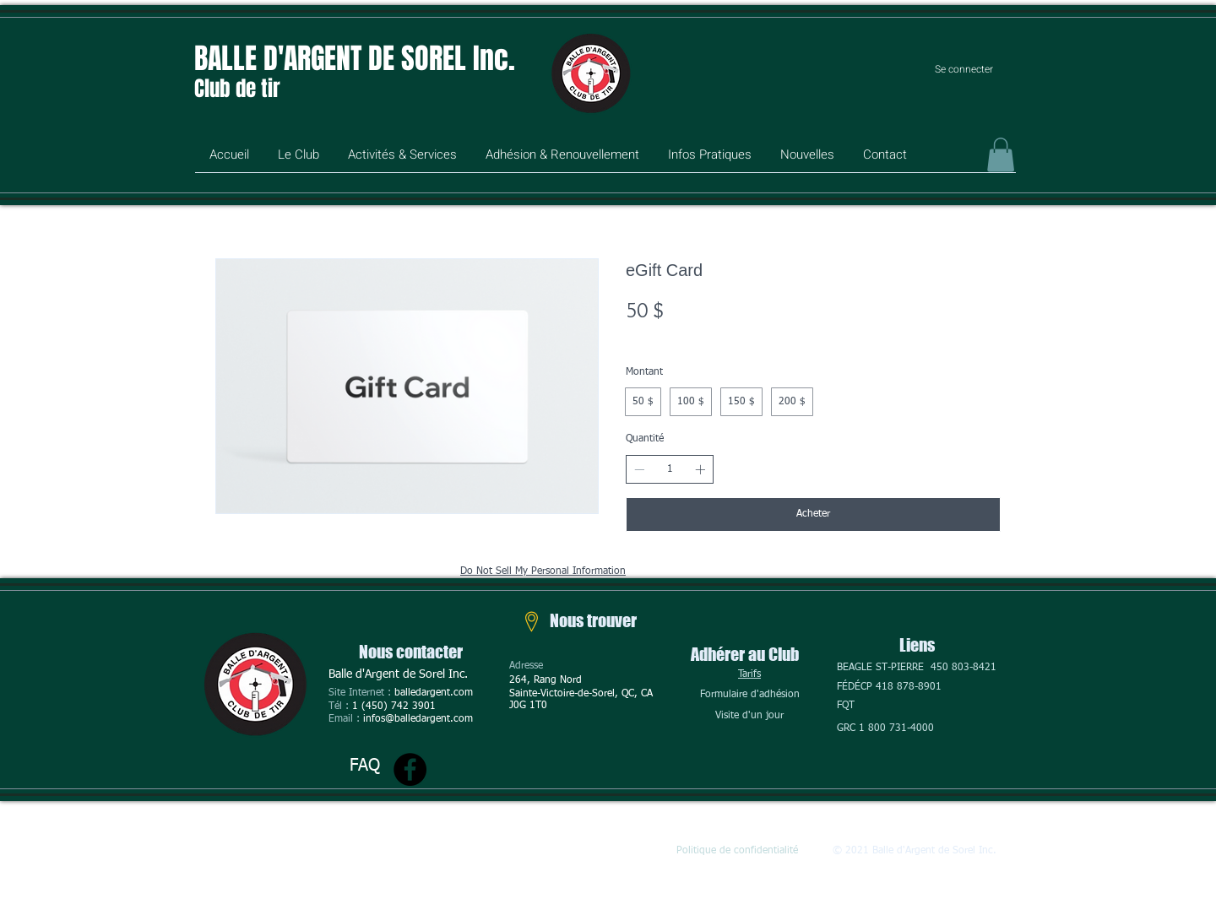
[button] (298, 160)
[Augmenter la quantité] (700, 469)
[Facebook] (410, 769)
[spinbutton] (669, 470)
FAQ (365, 765)
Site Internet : (361, 693)
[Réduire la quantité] (639, 469)
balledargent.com (433, 693)
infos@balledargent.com (418, 719)
